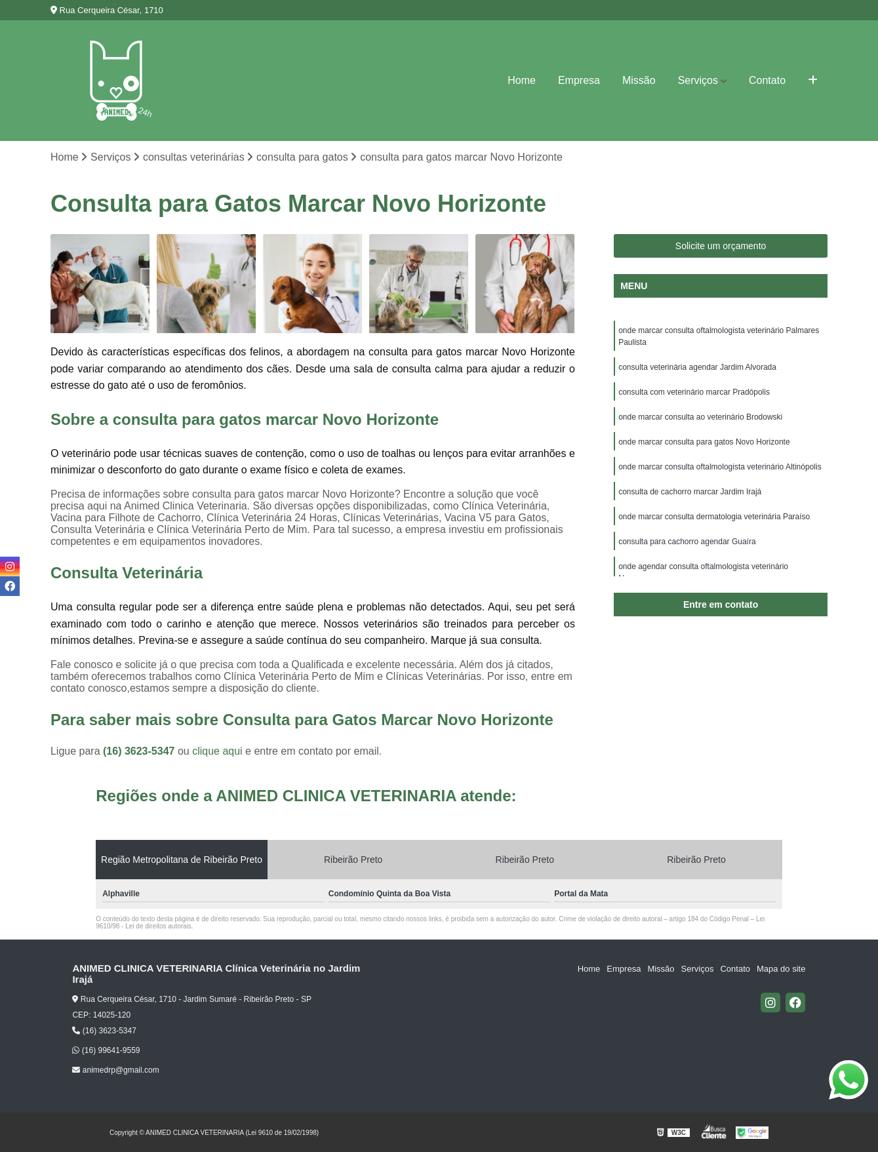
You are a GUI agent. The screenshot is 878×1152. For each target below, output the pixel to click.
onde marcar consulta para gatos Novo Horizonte (703, 442)
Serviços (698, 80)
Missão (639, 80)
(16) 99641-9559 (106, 1050)
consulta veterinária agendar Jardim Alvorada (697, 367)
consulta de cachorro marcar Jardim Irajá (689, 491)
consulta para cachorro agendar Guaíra (686, 541)
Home (522, 80)
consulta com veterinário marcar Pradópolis (694, 392)
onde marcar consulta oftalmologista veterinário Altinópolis (720, 466)
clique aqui (217, 751)
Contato (767, 80)
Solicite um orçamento (721, 246)
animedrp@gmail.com (115, 1070)
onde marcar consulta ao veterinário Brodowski (700, 417)
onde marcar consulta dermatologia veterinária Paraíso (714, 516)
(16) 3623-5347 (140, 751)
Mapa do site (781, 969)
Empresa (579, 80)
